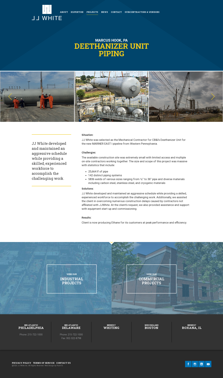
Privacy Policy (21, 363)
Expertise (77, 12)
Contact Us (63, 363)
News (104, 12)
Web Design (49, 366)
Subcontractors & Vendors (142, 12)
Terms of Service (44, 363)
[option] (37, 96)
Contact (116, 12)
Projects (92, 12)
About (64, 12)
